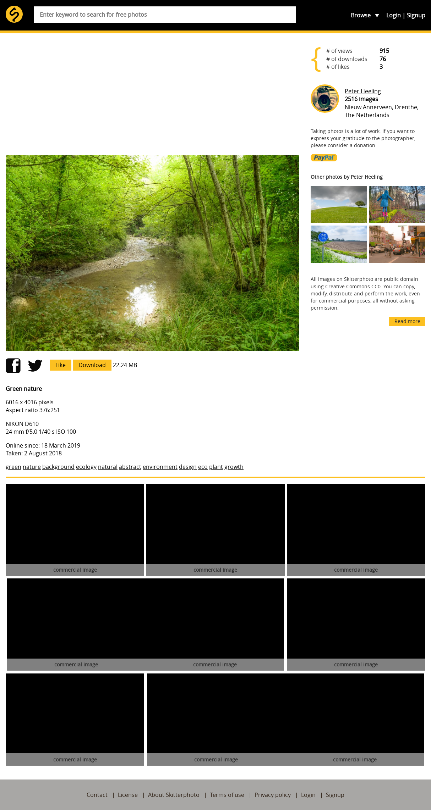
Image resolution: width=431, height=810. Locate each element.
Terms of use (227, 795)
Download (92, 365)
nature (32, 467)
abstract (130, 467)
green (13, 467)
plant (216, 467)
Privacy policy (273, 795)
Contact (97, 795)
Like (60, 365)
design (188, 467)
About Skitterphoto (174, 795)
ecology (86, 467)
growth (234, 467)
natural (108, 467)
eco (203, 467)
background (58, 467)
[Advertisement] (152, 94)
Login (393, 15)
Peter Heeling (363, 91)
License (128, 795)
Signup (416, 15)
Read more (407, 321)
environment (160, 467)
